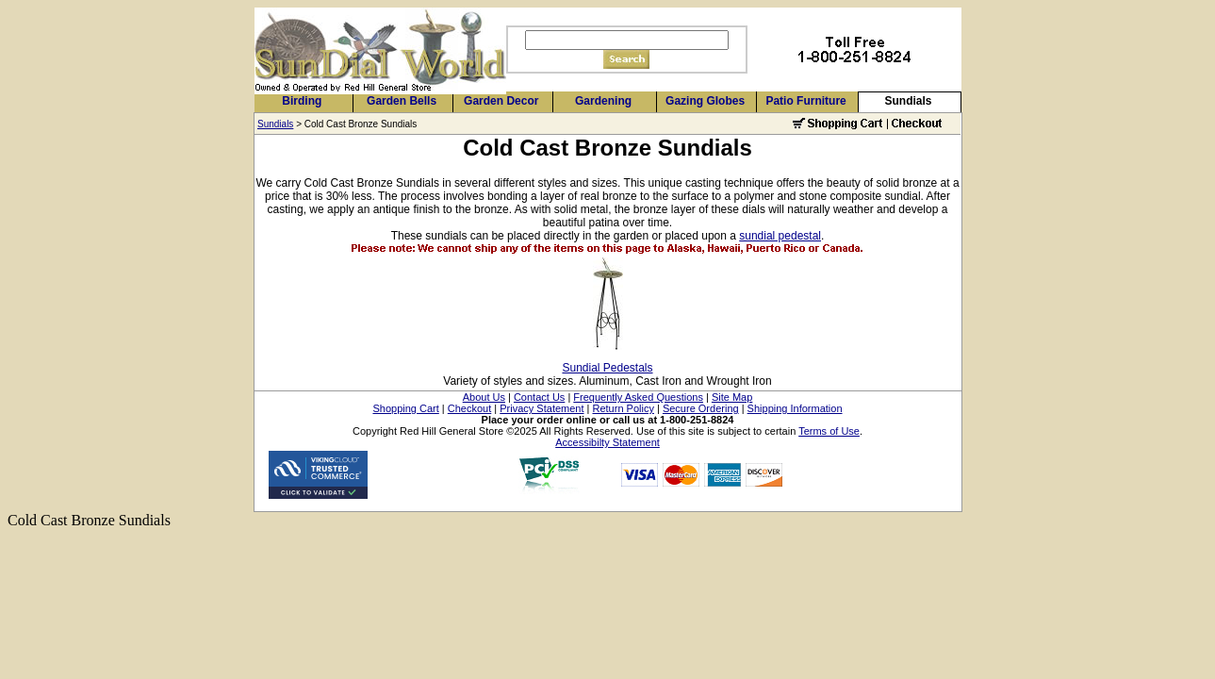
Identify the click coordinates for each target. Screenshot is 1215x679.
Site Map (732, 397)
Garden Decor (501, 101)
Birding (301, 101)
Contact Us (539, 397)
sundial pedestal (780, 235)
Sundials (907, 101)
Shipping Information (795, 408)
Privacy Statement (541, 408)
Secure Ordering (701, 408)
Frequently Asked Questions (638, 397)
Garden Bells (401, 101)
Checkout (469, 408)
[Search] (627, 40)
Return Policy (623, 408)
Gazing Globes (705, 101)
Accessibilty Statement (607, 442)
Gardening (603, 101)
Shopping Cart (405, 408)
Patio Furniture (805, 101)
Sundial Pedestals (607, 367)
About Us (484, 397)
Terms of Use (829, 431)
